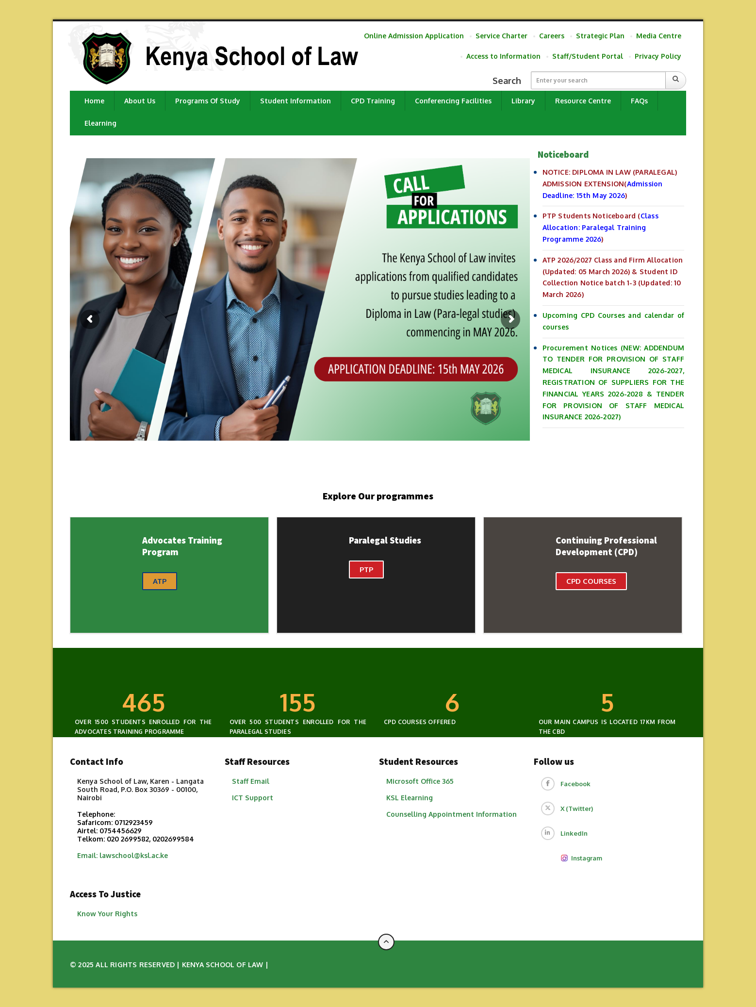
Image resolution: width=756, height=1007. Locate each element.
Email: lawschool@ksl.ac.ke (122, 855)
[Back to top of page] (386, 942)
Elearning (100, 123)
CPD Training (373, 101)
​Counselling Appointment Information (451, 814)
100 (298, 702)
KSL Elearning (409, 797)
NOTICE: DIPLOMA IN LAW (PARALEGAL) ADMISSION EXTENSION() (609, 183)
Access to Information (503, 56)
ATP (159, 581)
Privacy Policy (658, 56)
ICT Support (252, 797)
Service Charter (501, 36)
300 (143, 702)
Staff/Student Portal (587, 56)
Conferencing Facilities (453, 101)
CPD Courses (591, 581)
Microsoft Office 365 (420, 781)
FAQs (639, 101)
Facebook (575, 784)
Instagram (581, 858)
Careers (551, 36)
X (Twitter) (576, 808)
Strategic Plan (600, 36)
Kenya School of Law (222, 964)
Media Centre (658, 36)
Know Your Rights (107, 913)
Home (94, 101)
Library (523, 101)
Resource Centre (583, 101)
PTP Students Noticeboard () (600, 227)
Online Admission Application (414, 36)
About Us (139, 101)
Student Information (295, 101)
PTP (366, 569)
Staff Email (250, 781)
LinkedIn (574, 833)
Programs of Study (207, 101)
